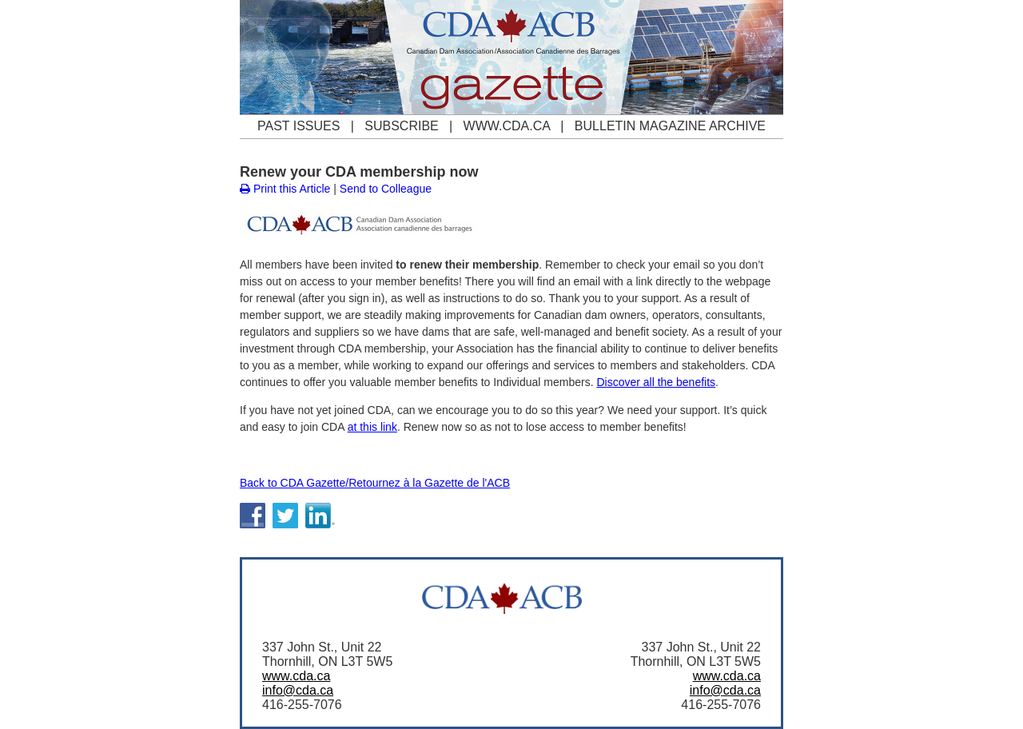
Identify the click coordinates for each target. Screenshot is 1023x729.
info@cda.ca (297, 690)
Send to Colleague (386, 188)
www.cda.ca (296, 676)
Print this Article (285, 188)
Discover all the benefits (655, 382)
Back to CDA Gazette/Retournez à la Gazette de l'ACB (375, 482)
